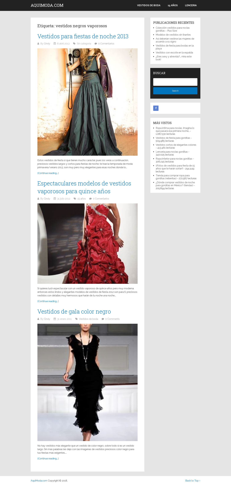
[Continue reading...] (47, 173)
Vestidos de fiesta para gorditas (173, 138)
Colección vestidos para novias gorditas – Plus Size (173, 29)
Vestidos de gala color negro (74, 311)
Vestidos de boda (148, 5)
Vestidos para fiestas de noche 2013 (82, 36)
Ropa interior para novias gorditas (174, 158)
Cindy (47, 43)
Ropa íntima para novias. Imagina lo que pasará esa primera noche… (175, 129)
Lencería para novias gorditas (172, 151)
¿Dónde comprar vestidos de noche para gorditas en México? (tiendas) (175, 184)
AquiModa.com (47, 5)
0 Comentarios (106, 43)
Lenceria (191, 5)
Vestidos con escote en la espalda (174, 52)
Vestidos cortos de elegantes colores (176, 144)
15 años (173, 5)
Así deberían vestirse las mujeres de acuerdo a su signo (175, 40)
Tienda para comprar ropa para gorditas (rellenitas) (173, 177)
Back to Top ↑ (192, 480)
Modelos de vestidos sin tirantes (173, 34)
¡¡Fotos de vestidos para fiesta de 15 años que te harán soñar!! (175, 167)
